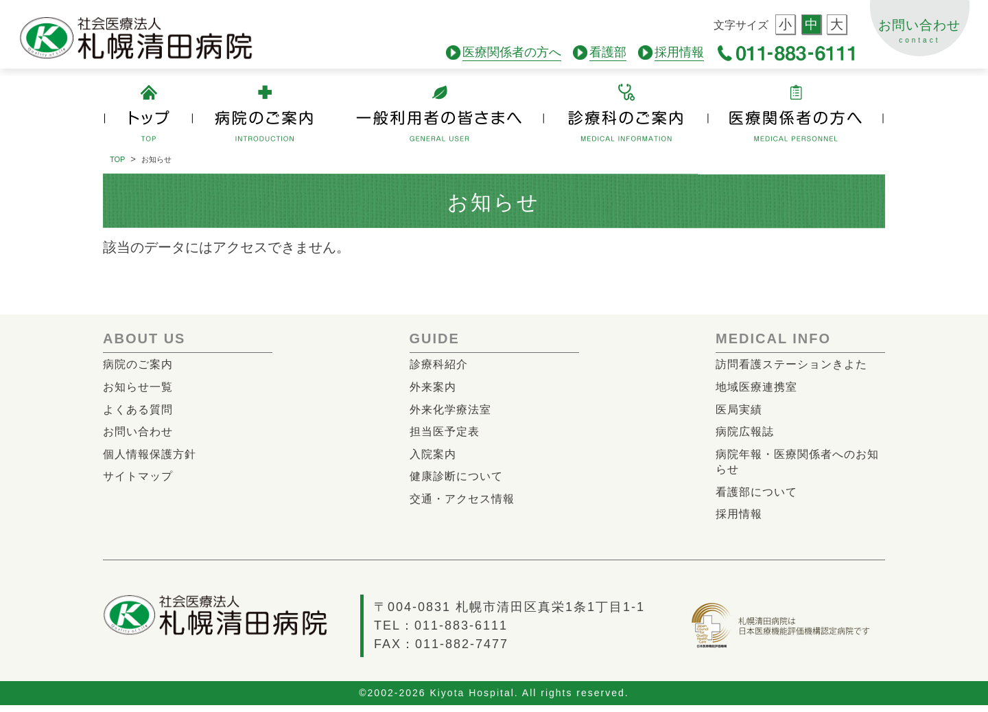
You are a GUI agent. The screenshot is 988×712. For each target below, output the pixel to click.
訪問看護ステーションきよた (796, 364)
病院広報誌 (746, 434)
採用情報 (740, 520)
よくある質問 (140, 410)
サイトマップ (140, 480)
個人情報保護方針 (152, 457)
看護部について (759, 496)
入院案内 (434, 457)
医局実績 (740, 410)
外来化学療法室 (453, 410)
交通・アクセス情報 (465, 503)
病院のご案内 (140, 364)
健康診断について (459, 480)
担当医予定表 (447, 434)
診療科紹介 (440, 364)
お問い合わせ (917, 37)
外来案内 (434, 387)
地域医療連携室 (759, 387)
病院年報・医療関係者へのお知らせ (796, 466)
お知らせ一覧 (140, 387)
